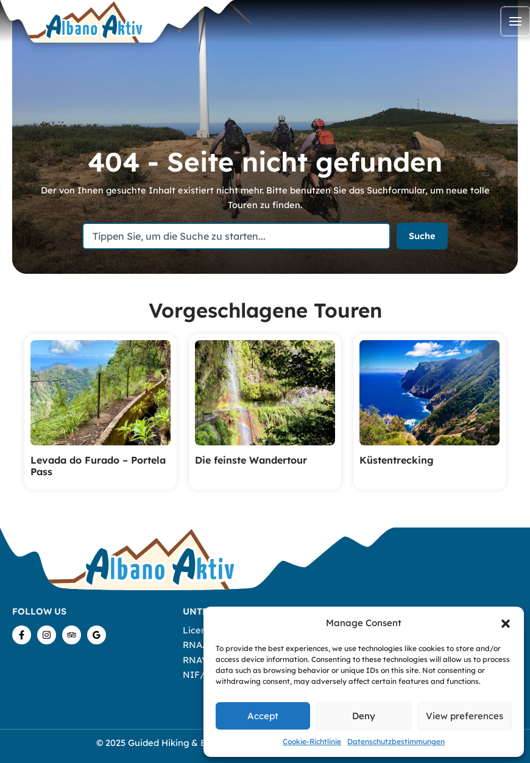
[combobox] (236, 236)
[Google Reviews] (96, 634)
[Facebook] (21, 634)
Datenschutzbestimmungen (396, 741)
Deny (363, 716)
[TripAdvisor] (71, 634)
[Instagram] (46, 634)
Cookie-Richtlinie (312, 741)
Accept (262, 716)
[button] (506, 624)
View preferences (464, 716)
